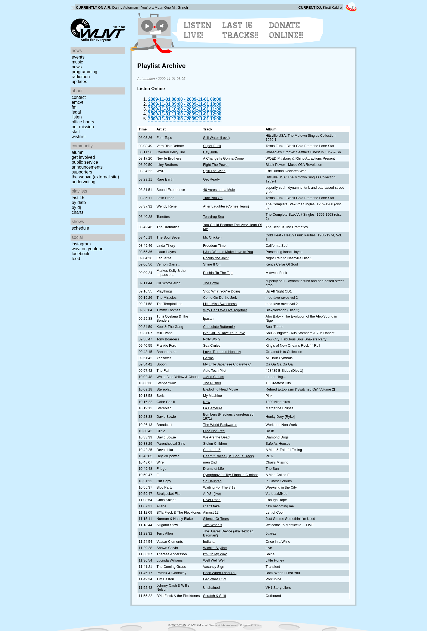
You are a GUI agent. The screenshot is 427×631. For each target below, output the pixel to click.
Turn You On (212, 198)
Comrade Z (212, 450)
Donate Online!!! (286, 30)
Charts (78, 212)
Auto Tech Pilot (214, 370)
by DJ (76, 207)
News (77, 67)
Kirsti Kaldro (332, 7)
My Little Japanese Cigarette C (227, 364)
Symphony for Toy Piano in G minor (230, 475)
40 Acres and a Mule (219, 190)
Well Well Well (214, 560)
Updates (79, 81)
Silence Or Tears (216, 519)
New (206, 402)
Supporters (82, 172)
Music (77, 62)
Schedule (80, 228)
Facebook (80, 253)
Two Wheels (212, 525)
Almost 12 (211, 512)
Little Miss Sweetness (220, 304)
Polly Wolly (211, 339)
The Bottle (211, 283)
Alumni (78, 152)
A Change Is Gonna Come (223, 158)
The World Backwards (220, 425)
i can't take (211, 506)
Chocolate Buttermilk (219, 327)
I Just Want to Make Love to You (228, 252)
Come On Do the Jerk (220, 297)
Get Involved (83, 157)
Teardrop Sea (213, 217)
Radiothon (81, 76)
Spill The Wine (214, 171)
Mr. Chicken (212, 237)
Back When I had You (219, 573)
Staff (76, 131)
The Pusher (212, 383)
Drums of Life (213, 469)
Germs (208, 358)
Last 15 (78, 197)
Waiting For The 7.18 (219, 487)
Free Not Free (214, 431)
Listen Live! (198, 30)
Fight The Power (216, 165)
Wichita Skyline (215, 548)
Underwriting (83, 181)
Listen (77, 117)
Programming (84, 71)
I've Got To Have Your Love (224, 333)
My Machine (212, 396)
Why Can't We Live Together (225, 310)
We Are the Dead (216, 437)
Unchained (211, 588)
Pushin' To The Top (218, 273)
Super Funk (212, 146)
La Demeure (212, 408)
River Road (212, 500)
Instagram (81, 244)
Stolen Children (215, 443)
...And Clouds (213, 377)
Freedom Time (214, 245)
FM (74, 107)
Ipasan (208, 318)
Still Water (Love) (216, 138)
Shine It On (212, 264)
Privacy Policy (249, 625)
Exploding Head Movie (220, 389)
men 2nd (210, 462)
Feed (76, 258)
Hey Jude (210, 152)
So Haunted (212, 481)
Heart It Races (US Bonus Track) (228, 456)
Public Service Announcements (87, 164)
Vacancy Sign (213, 567)
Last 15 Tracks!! (240, 30)
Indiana (209, 541)
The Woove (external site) (95, 177)
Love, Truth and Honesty (222, 352)
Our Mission (83, 126)
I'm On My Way (215, 554)
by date (79, 202)
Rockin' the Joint (216, 258)
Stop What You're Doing (221, 291)
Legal (76, 112)
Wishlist (79, 136)
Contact (79, 97)
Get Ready (211, 179)
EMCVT (77, 102)
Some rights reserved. (224, 625)
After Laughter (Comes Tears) (226, 206)
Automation (146, 79)
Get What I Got (214, 579)
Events (78, 57)
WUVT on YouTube (87, 248)
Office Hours (83, 122)
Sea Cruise (211, 345)
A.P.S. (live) (212, 494)
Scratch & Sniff (214, 596)
